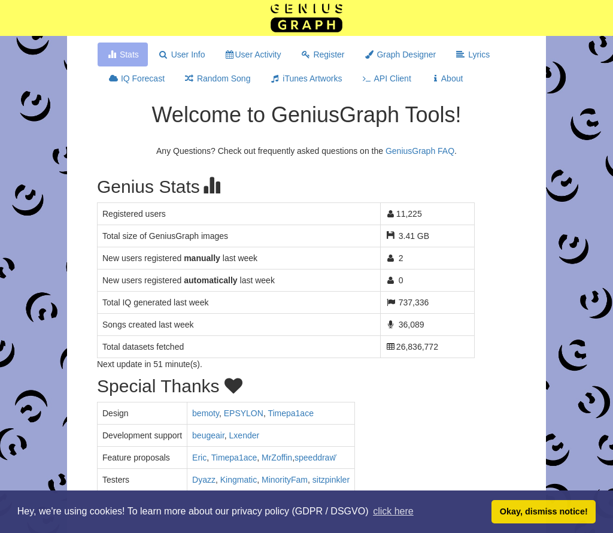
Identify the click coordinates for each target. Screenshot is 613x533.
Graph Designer (400, 54)
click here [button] (393, 511)
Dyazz (204, 479)
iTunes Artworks (305, 78)
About (446, 78)
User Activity (252, 54)
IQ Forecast (136, 78)
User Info (181, 54)
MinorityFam (285, 479)
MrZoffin (277, 457)
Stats (123, 54)
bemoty (205, 413)
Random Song (217, 78)
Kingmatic (238, 479)
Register (323, 54)
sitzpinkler (331, 479)
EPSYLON (243, 413)
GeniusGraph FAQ (420, 151)
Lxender (244, 435)
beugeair (208, 435)
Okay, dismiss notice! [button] (544, 511)
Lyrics (472, 54)
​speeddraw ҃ (316, 457)
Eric (199, 457)
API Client (386, 78)
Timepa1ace (291, 413)
